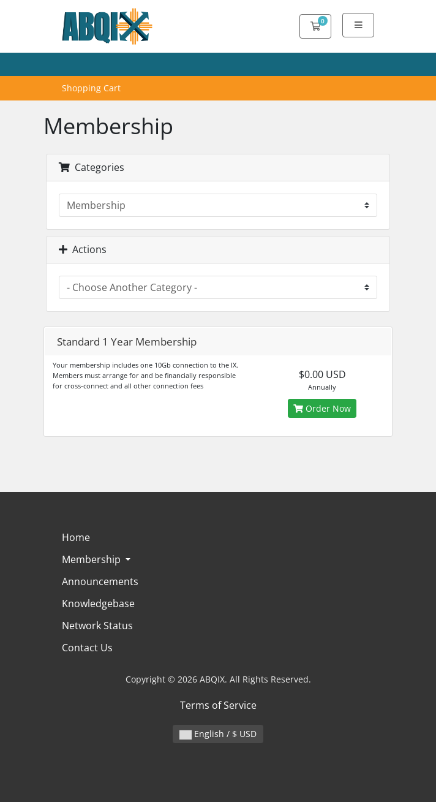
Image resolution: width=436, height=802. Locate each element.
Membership (92, 559)
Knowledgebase (98, 603)
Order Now (322, 408)
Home (76, 537)
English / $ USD (218, 734)
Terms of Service (218, 705)
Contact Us (87, 647)
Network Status (97, 625)
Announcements (100, 581)
